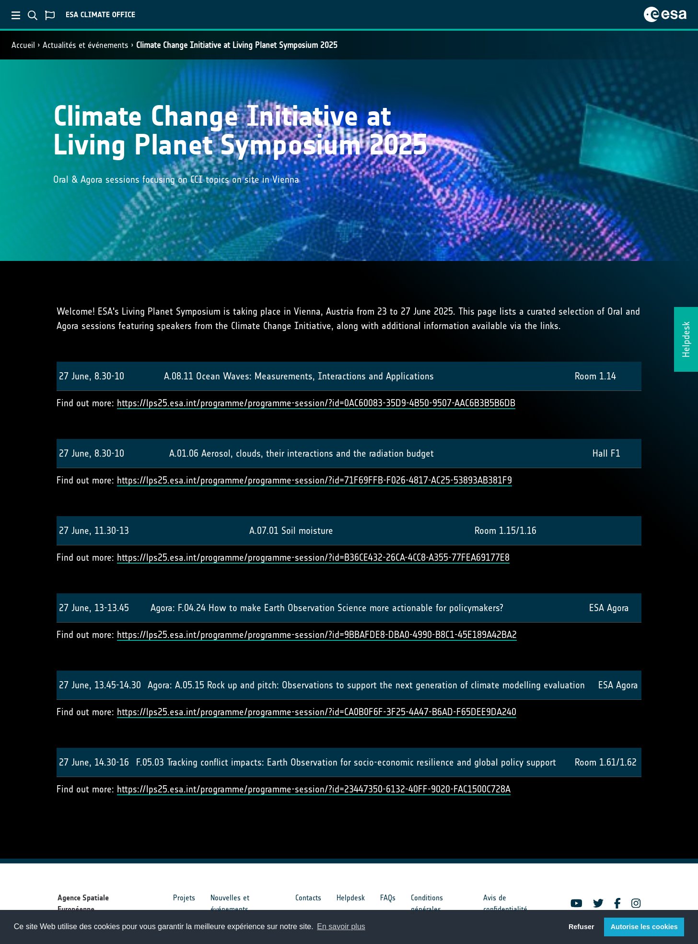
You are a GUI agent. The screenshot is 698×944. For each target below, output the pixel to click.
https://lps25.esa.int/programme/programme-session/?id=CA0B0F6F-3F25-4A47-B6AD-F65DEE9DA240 (316, 712)
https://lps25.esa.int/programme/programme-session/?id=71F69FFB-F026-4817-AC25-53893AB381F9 (314, 480)
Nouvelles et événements (229, 903)
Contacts (308, 897)
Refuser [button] (581, 927)
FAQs (388, 897)
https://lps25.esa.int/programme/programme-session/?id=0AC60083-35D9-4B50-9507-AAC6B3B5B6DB (316, 403)
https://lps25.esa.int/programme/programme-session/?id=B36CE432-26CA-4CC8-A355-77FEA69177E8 (313, 557)
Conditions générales (427, 903)
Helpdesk (351, 897)
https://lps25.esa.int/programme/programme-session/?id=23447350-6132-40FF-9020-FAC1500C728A (314, 789)
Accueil (23, 45)
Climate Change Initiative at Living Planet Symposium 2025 (236, 45)
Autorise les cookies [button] (644, 927)
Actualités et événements (85, 45)
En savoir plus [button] (341, 926)
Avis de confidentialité (505, 903)
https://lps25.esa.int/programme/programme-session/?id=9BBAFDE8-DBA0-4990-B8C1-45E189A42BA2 (317, 634)
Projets (184, 897)
